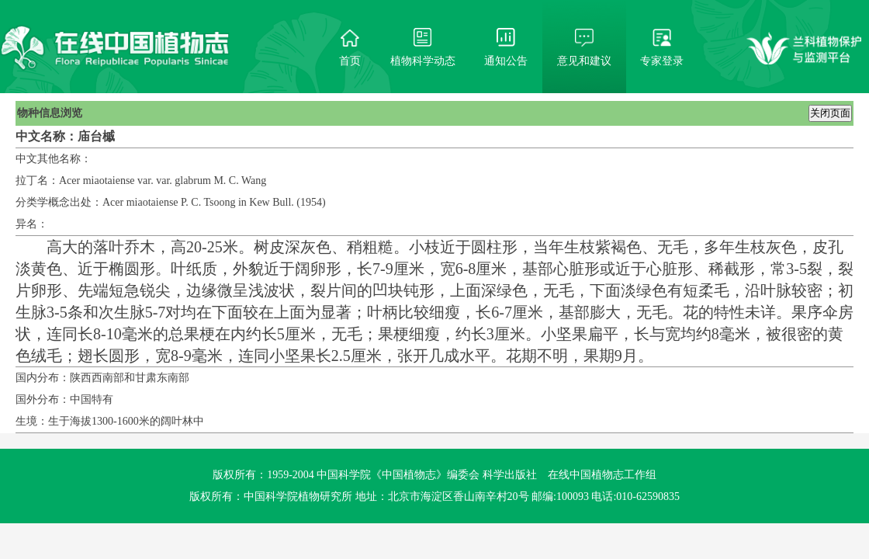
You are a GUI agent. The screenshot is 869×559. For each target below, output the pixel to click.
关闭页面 (830, 113)
